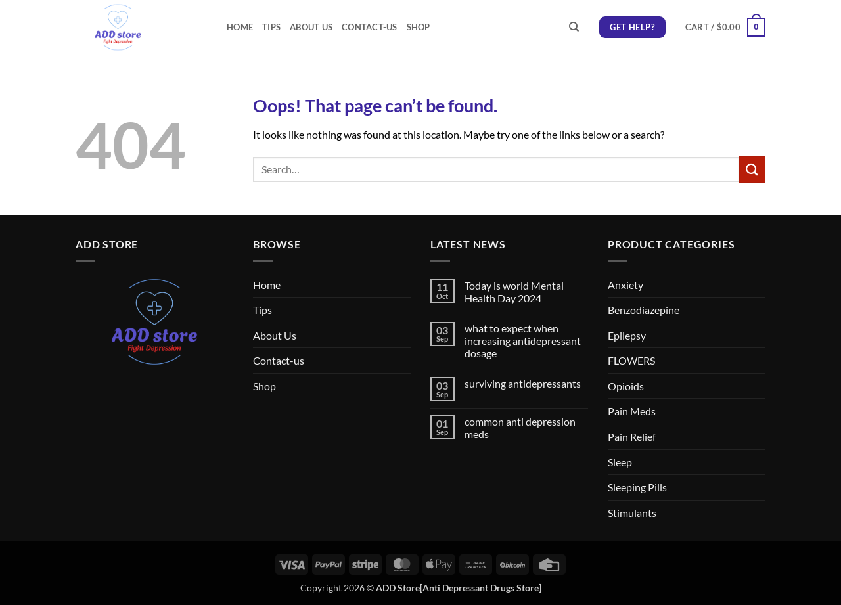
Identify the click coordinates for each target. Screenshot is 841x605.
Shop (418, 27)
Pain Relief (632, 436)
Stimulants (632, 512)
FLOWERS (631, 360)
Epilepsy (627, 335)
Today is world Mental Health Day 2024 (514, 291)
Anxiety (625, 285)
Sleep (620, 462)
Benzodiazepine (643, 309)
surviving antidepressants (523, 383)
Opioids (626, 386)
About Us (311, 27)
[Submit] (752, 169)
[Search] (574, 26)
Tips (271, 27)
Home (240, 27)
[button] (725, 27)
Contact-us (370, 27)
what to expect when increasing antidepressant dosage (523, 340)
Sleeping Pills (637, 487)
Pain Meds (632, 411)
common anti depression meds (520, 427)
